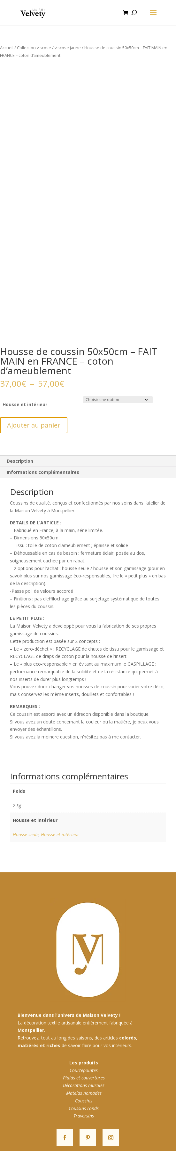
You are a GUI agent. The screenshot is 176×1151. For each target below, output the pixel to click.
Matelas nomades (84, 1093)
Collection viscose (34, 47)
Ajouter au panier (33, 425)
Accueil (6, 47)
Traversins (83, 1116)
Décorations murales (83, 1085)
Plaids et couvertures (84, 1078)
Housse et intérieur (25, 404)
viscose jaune (68, 47)
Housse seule (26, 834)
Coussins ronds (84, 1108)
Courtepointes (84, 1070)
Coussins (83, 1101)
